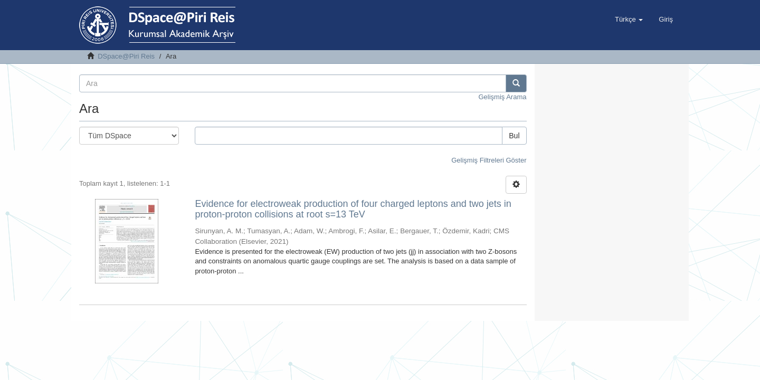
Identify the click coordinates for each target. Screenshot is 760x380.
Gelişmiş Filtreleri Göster (488, 160)
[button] (629, 19)
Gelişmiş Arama (502, 97)
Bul (514, 135)
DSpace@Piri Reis (126, 56)
